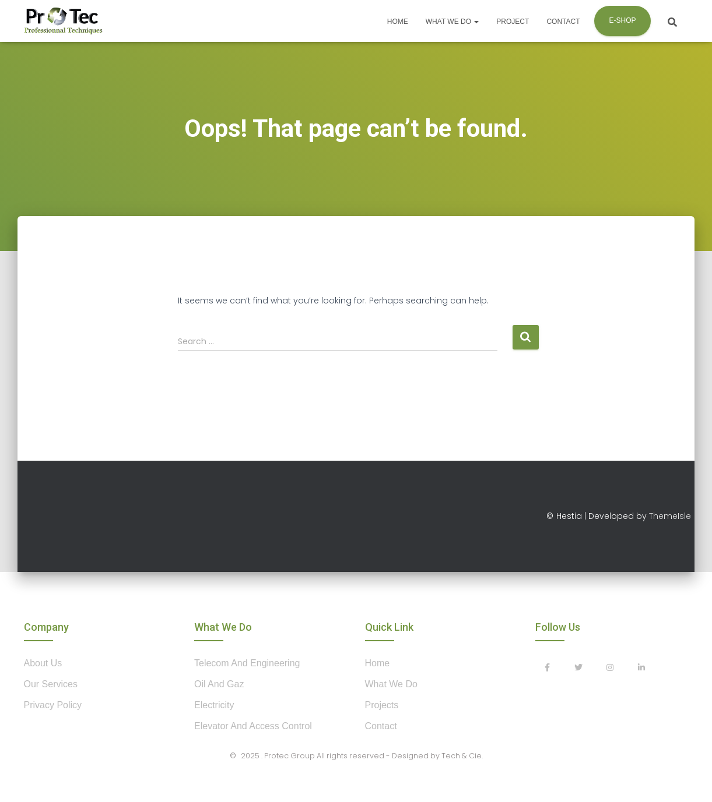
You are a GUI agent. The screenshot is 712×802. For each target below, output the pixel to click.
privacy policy (53, 705)
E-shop (622, 20)
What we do (452, 21)
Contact (563, 21)
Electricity (214, 705)
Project (512, 21)
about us (43, 663)
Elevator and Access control (253, 726)
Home (397, 21)
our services (51, 684)
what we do (391, 684)
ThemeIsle (670, 516)
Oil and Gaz (219, 684)
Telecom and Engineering (247, 663)
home (377, 663)
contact (381, 726)
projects (382, 705)
